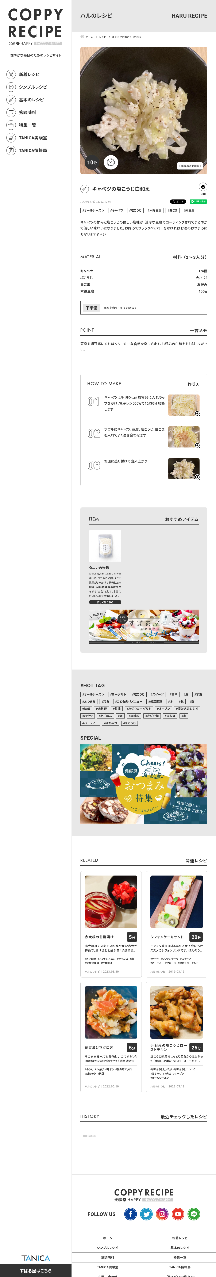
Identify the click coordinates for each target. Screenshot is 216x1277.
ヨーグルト (119, 694)
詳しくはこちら (105, 602)
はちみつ (111, 723)
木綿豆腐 (155, 210)
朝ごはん (106, 716)
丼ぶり (110, 1069)
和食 (106, 702)
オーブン (164, 709)
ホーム (107, 1238)
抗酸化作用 (92, 963)
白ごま (173, 210)
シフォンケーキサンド (167, 937)
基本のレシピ (31, 99)
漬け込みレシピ (188, 709)
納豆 (101, 1073)
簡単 (174, 694)
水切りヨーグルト (139, 709)
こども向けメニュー (130, 702)
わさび (100, 1069)
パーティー (91, 723)
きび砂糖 (153, 716)
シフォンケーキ (170, 958)
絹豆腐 (189, 210)
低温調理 (156, 702)
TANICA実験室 (33, 137)
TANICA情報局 (33, 150)
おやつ (88, 716)
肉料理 (102, 709)
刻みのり (91, 1073)
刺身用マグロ (124, 1069)
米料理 (171, 716)
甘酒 (199, 694)
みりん (89, 1069)
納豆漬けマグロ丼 (99, 1047)
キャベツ (117, 210)
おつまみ (90, 702)
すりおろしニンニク (185, 1069)
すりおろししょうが (162, 1069)
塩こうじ (136, 210)
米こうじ (130, 723)
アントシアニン (107, 958)
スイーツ (158, 694)
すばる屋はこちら (36, 1270)
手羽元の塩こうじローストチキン (168, 1047)
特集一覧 (27, 125)
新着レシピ (29, 74)
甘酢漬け (107, 963)
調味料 (134, 716)
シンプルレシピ (33, 87)
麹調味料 (27, 112)
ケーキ (155, 958)
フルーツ (171, 963)
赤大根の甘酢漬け (99, 937)
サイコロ (123, 958)
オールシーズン (94, 210)
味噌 (87, 709)
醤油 (118, 709)
